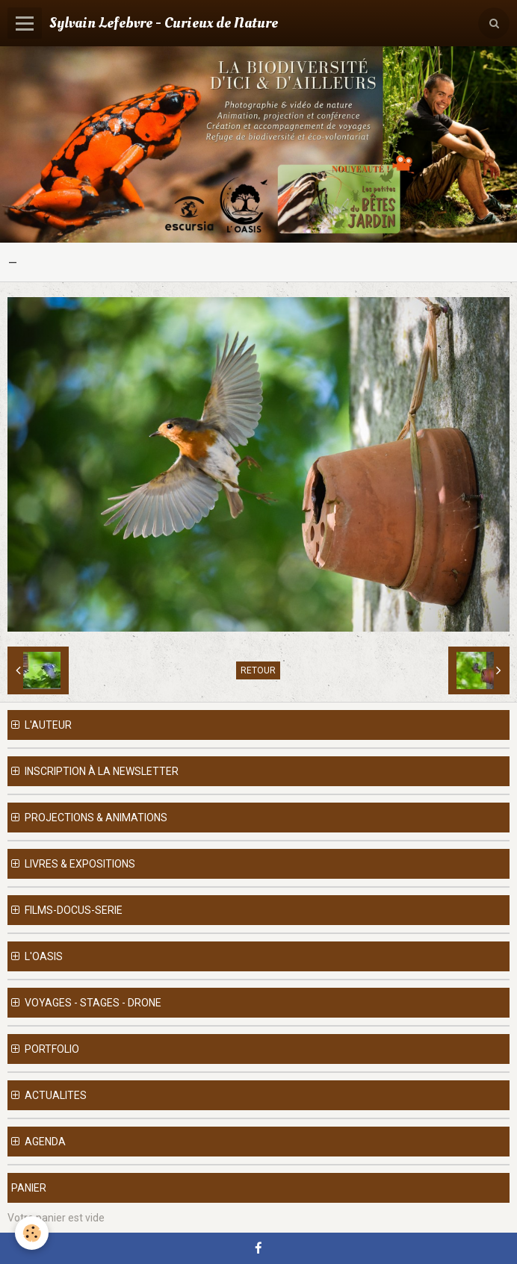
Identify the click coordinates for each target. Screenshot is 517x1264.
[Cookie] (32, 1233)
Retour (258, 670)
